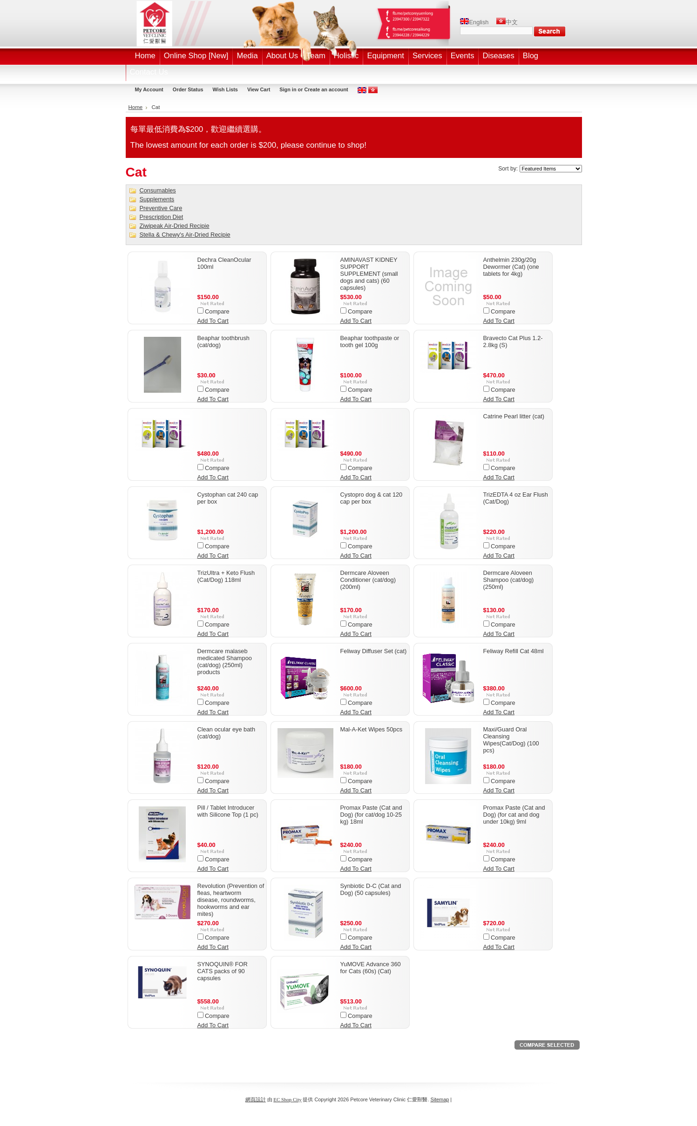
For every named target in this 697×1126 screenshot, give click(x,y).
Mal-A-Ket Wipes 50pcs (371, 729)
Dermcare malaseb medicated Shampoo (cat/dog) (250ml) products (224, 662)
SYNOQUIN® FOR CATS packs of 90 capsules (222, 971)
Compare (217, 311)
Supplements (157, 199)
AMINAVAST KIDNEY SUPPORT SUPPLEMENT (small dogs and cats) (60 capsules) (369, 273)
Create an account (326, 89)
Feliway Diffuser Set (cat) (373, 651)
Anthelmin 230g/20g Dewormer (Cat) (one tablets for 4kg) (511, 266)
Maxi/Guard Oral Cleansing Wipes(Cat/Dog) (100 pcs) (511, 740)
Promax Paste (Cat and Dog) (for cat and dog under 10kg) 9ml (514, 814)
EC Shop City (287, 1099)
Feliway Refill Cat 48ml (513, 651)
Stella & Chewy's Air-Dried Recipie (185, 234)
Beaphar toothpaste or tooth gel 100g (369, 341)
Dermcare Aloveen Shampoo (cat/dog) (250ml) (508, 579)
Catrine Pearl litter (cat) (514, 416)
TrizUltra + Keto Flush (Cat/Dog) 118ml (226, 576)
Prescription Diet (161, 216)
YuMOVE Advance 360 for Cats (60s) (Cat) (370, 968)
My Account (149, 89)
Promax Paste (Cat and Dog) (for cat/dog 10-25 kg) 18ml (371, 814)
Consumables (158, 190)
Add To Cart (213, 320)
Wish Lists (225, 89)
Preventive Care (161, 208)
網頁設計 (255, 1099)
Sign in (287, 89)
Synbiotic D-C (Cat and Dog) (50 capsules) (370, 889)
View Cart (258, 89)
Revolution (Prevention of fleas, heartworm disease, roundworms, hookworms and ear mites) (230, 899)
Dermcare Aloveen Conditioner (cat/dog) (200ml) (368, 579)
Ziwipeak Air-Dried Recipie (175, 225)
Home (136, 107)
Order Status (188, 89)
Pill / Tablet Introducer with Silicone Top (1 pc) (227, 811)
